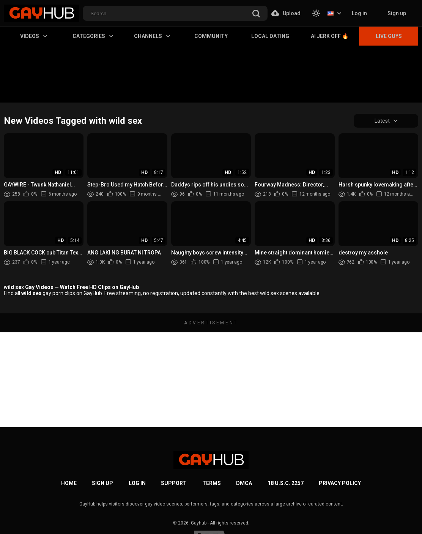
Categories (92, 36)
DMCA (244, 483)
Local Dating (270, 36)
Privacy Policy (340, 483)
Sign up (396, 13)
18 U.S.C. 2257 (286, 483)
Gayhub (198, 523)
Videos (33, 36)
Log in (359, 13)
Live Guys (389, 36)
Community (211, 36)
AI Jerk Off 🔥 (329, 36)
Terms (211, 483)
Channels (152, 36)
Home (69, 483)
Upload (286, 13)
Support (174, 483)
